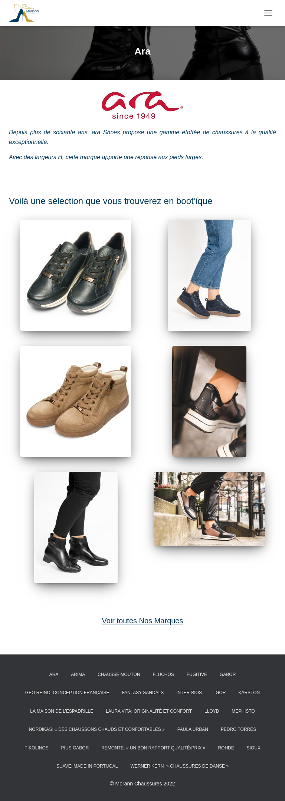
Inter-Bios (189, 692)
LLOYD (211, 711)
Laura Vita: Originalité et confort (149, 711)
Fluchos (163, 674)
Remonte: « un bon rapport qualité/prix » (153, 748)
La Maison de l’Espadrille (61, 711)
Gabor (228, 674)
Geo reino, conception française (67, 692)
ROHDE (226, 748)
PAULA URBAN (192, 729)
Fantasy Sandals (143, 692)
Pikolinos (36, 748)
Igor (220, 692)
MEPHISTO (243, 711)
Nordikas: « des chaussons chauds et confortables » (97, 729)
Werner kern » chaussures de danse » (179, 766)
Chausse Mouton (119, 674)
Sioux (254, 748)
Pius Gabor (75, 748)
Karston (249, 692)
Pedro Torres (238, 729)
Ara (54, 674)
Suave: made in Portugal (87, 766)
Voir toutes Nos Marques (142, 621)
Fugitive (197, 674)
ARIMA (78, 674)
